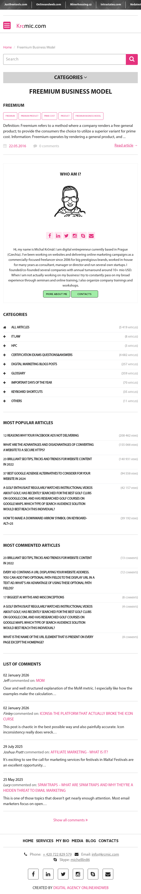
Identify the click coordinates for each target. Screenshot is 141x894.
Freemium (13, 106)
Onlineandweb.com (48, 4)
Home (7, 47)
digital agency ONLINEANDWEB (81, 888)
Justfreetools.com (15, 4)
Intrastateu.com (111, 4)
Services (44, 841)
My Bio (62, 841)
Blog (91, 841)
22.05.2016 (17, 146)
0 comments (49, 146)
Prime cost (49, 116)
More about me (56, 294)
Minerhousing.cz (81, 4)
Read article (124, 146)
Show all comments (70, 820)
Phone (48, 855)
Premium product (29, 116)
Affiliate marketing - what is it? (79, 752)
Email (97, 855)
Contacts (84, 294)
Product (65, 116)
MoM (40, 681)
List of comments (22, 664)
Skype (72, 860)
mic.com (31, 25)
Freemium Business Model (88, 116)
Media (77, 841)
